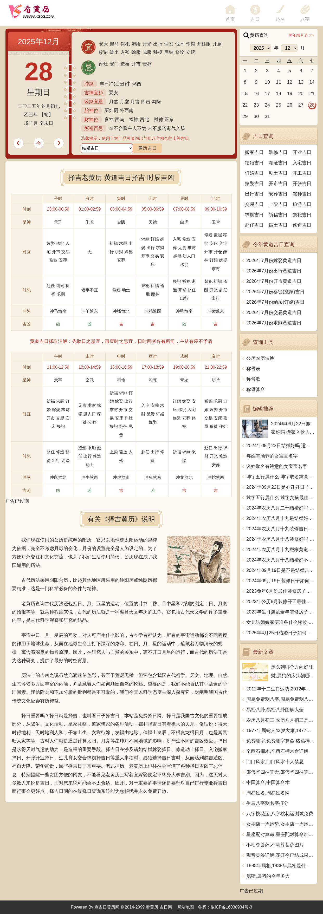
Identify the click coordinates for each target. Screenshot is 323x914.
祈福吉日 (278, 214)
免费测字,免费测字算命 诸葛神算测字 (280, 740)
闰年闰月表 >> (301, 35)
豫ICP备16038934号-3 (231, 907)
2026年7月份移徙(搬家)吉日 (275, 291)
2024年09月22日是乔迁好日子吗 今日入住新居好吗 (280, 487)
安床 (103, 44)
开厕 (217, 44)
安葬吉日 (278, 194)
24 (267, 105)
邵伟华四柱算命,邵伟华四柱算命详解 (280, 772)
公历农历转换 (260, 358)
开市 (136, 64)
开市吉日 (278, 183)
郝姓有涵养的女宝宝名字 (272, 456)
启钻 (168, 52)
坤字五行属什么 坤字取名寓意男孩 (280, 476)
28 (312, 105)
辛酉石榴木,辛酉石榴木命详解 (277, 751)
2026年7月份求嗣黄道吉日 (273, 322)
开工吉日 (302, 173)
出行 (158, 44)
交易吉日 (254, 204)
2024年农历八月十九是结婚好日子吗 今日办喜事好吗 (280, 518)
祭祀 (125, 44)
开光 (147, 44)
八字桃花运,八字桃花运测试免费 (279, 813)
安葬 (147, 64)
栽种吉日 (302, 194)
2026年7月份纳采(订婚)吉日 (275, 302)
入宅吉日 (302, 162)
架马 (114, 44)
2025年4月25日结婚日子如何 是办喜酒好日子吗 (280, 632)
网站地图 (185, 907)
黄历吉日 (147, 148)
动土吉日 (278, 173)
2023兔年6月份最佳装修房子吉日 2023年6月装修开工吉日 (280, 591)
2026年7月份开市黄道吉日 (273, 281)
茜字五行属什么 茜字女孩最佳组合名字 (280, 497)
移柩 (158, 52)
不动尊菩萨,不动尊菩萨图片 (275, 844)
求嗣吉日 (254, 214)
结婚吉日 (254, 162)
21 (312, 93)
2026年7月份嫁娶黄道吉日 (273, 260)
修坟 (179, 52)
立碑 (190, 52)
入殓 (125, 52)
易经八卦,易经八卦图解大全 (275, 709)
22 (245, 105)
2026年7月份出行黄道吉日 (273, 270)
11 (278, 82)
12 (289, 82)
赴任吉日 (254, 225)
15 (245, 93)
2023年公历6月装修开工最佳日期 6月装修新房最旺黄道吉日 (280, 601)
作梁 (190, 44)
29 (245, 116)
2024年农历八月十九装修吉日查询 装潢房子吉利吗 (280, 528)
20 (300, 93)
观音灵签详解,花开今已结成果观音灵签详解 (280, 855)
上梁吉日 (278, 204)
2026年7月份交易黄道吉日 (273, 312)
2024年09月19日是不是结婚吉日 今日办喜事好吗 (280, 570)
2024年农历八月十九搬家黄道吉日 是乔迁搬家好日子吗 (280, 549)
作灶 (103, 64)
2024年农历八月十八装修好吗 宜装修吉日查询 (280, 539)
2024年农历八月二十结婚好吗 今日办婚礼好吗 (280, 508)
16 (256, 93)
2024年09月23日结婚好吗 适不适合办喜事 (280, 445)
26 (289, 105)
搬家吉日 (254, 152)
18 (278, 93)
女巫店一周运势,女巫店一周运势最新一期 (280, 824)
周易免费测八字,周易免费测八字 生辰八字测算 (280, 699)
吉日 (255, 19)
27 (300, 105)
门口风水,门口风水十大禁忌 (275, 761)
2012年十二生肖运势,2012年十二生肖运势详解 (280, 688)
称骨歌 (253, 379)
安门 (114, 64)
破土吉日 (278, 225)
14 (312, 82)
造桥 (125, 64)
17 (267, 93)
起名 (280, 19)
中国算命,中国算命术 (268, 782)
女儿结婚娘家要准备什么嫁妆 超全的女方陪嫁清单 (280, 622)
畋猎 (103, 52)
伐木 (179, 44)
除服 (136, 52)
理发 (168, 44)
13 (300, 82)
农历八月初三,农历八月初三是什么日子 (280, 720)
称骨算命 (255, 389)
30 (256, 116)
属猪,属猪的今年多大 (268, 876)
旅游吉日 (302, 204)
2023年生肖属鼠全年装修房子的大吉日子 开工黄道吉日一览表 (280, 612)
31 (267, 116)
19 (289, 93)
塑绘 (136, 44)
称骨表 (253, 368)
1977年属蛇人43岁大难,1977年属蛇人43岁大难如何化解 (280, 730)
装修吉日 (278, 152)
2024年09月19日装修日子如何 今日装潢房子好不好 (280, 580)
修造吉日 (302, 225)
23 (256, 105)
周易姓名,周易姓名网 (268, 792)
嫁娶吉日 (254, 183)
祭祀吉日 (302, 214)
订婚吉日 (254, 173)
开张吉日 (302, 183)
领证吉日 (278, 162)
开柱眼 (204, 44)
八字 (305, 19)
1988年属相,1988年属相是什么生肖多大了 (280, 865)
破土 (114, 52)
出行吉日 (254, 194)
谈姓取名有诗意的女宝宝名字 (276, 466)
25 (278, 105)
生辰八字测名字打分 (267, 803)
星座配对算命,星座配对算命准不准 (280, 834)
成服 (147, 52)
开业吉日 (302, 152)
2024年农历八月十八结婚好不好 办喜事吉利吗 (280, 560)
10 (267, 82)
